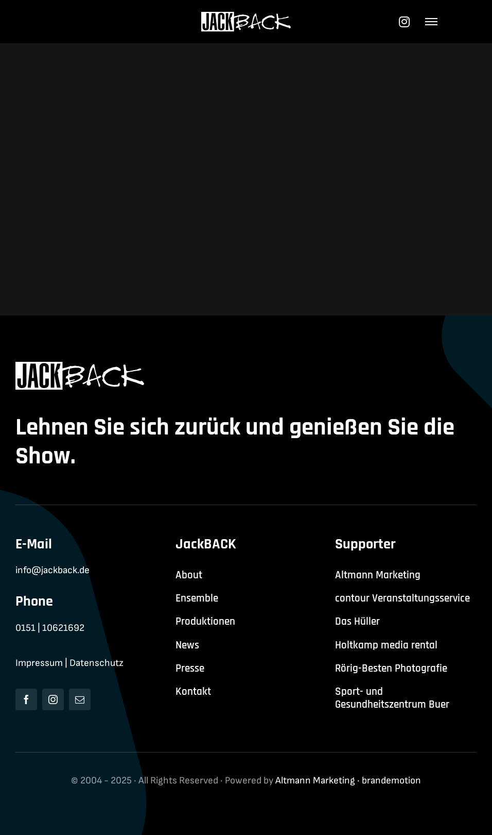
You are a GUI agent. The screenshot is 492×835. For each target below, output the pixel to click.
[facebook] (26, 699)
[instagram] (53, 699)
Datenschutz (96, 663)
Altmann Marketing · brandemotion (348, 781)
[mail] (80, 699)
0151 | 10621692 (49, 628)
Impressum (39, 663)
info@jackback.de (52, 570)
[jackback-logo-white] (246, 17)
